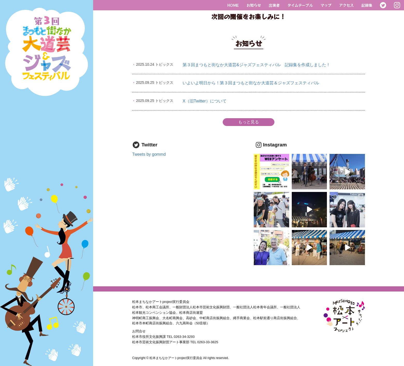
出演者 (274, 5)
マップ (325, 5)
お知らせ (253, 5)
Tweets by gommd (149, 154)
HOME (233, 5)
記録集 (366, 5)
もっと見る (248, 122)
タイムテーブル (300, 5)
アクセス (346, 5)
